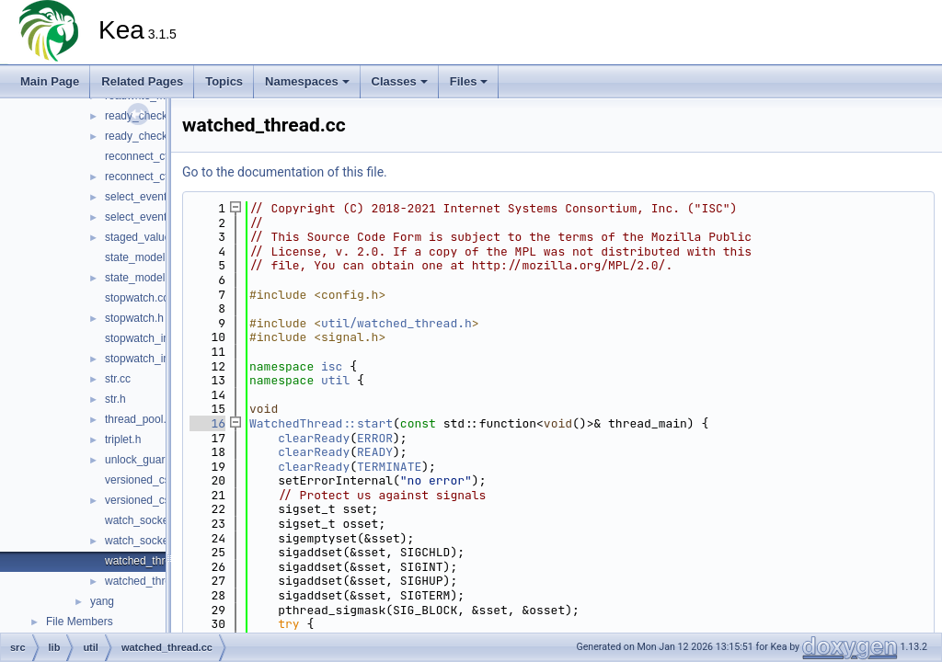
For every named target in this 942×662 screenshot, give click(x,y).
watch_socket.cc (145, 520)
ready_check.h (141, 136)
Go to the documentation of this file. (284, 172)
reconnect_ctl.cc (145, 156)
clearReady (314, 438)
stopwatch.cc (136, 297)
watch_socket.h (143, 540)
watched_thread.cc (151, 560)
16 (207, 423)
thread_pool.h (138, 419)
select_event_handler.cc (164, 196)
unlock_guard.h (142, 459)
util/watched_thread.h (396, 323)
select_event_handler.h (161, 217)
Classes (400, 81)
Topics (224, 81)
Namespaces (307, 81)
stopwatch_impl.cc (150, 338)
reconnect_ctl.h (142, 176)
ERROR (375, 438)
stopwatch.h (134, 318)
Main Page (49, 81)
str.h (115, 399)
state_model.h (139, 277)
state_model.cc (142, 257)
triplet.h (123, 439)
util (335, 380)
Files (469, 81)
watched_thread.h (148, 581)
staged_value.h (142, 237)
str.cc (118, 378)
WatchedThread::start (321, 423)
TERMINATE (389, 466)
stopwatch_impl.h (147, 358)
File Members (79, 621)
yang (102, 601)
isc (331, 366)
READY (375, 452)
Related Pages (142, 81)
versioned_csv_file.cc (157, 480)
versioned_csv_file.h (155, 500)
